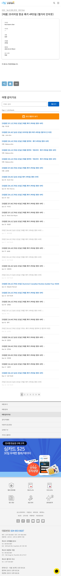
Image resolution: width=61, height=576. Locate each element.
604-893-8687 (17, 530)
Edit (16, 84)
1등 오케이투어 (21, 512)
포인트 (19, 516)
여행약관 (32, 516)
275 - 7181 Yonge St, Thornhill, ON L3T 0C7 (14, 555)
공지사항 (25, 516)
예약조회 (35, 512)
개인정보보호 (39, 516)
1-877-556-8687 (9, 535)
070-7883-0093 (22, 535)
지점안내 (29, 512)
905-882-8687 (8, 553)
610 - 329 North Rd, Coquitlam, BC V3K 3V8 (14, 546)
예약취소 (42, 512)
